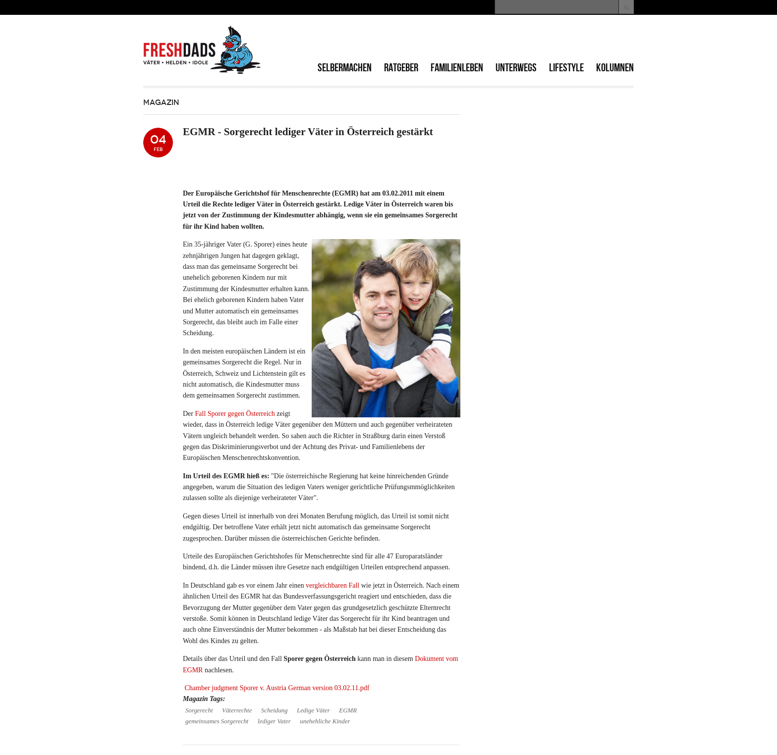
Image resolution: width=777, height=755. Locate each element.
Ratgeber (401, 67)
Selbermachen (345, 67)
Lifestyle (566, 67)
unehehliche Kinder (325, 721)
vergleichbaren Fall (332, 585)
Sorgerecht (199, 710)
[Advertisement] (518, 39)
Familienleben (457, 67)
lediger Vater (274, 721)
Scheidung (274, 710)
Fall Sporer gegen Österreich (235, 413)
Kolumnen (615, 67)
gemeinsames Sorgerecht (216, 721)
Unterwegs (516, 67)
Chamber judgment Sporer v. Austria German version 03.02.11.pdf (277, 688)
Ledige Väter (313, 710)
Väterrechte (237, 710)
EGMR (348, 710)
